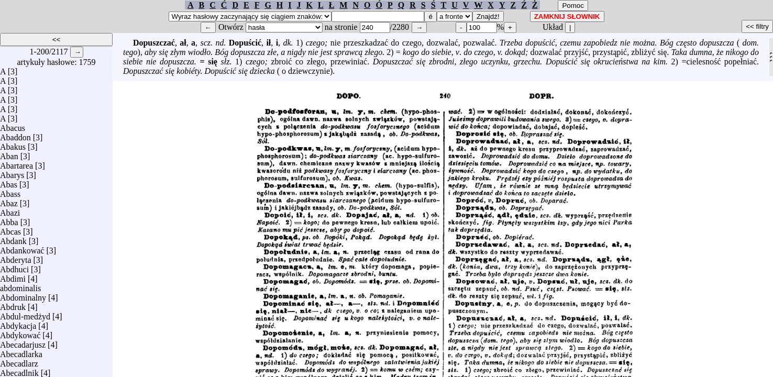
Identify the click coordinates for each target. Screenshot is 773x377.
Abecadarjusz (23, 342)
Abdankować (22, 247)
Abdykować (20, 332)
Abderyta (15, 257)
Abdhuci (14, 266)
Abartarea (16, 163)
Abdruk (13, 304)
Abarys (12, 172)
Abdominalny (23, 295)
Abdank (13, 238)
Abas (8, 182)
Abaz (9, 200)
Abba (9, 219)
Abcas (10, 229)
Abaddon (15, 134)
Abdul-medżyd (25, 313)
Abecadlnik (19, 370)
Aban (9, 153)
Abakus (13, 144)
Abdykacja (18, 323)
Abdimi (13, 276)
